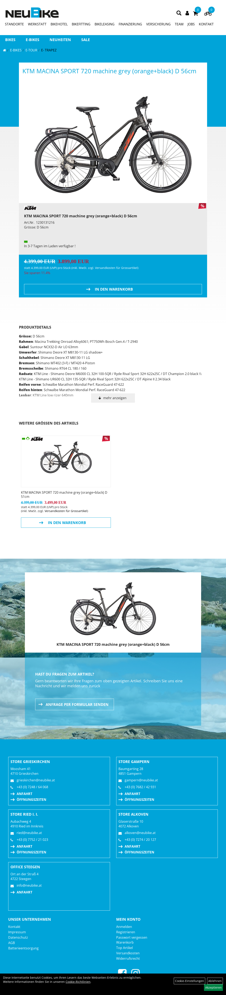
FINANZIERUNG (130, 24)
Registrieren (125, 932)
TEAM (179, 24)
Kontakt (14, 926)
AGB (11, 943)
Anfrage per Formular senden (77, 704)
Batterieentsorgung (23, 948)
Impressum (17, 932)
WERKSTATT (37, 24)
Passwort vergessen (131, 937)
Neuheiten (60, 39)
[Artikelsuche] (178, 13)
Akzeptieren (213, 987)
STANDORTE (14, 24)
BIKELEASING (105, 24)
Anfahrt (24, 794)
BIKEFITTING (81, 24)
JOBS (191, 24)
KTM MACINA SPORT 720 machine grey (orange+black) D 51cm (64, 494)
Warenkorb (125, 942)
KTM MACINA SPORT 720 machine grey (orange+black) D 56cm (109, 71)
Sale (85, 39)
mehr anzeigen (114, 398)
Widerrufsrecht (128, 958)
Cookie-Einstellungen (189, 981)
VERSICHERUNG (158, 24)
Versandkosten (128, 953)
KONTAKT (206, 24)
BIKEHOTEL (59, 24)
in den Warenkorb (114, 289)
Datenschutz (18, 937)
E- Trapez (49, 50)
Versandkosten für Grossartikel (116, 268)
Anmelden (124, 926)
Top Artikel (124, 947)
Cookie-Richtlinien (78, 982)
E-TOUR (31, 50)
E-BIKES (32, 39)
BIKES (10, 39)
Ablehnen (215, 981)
